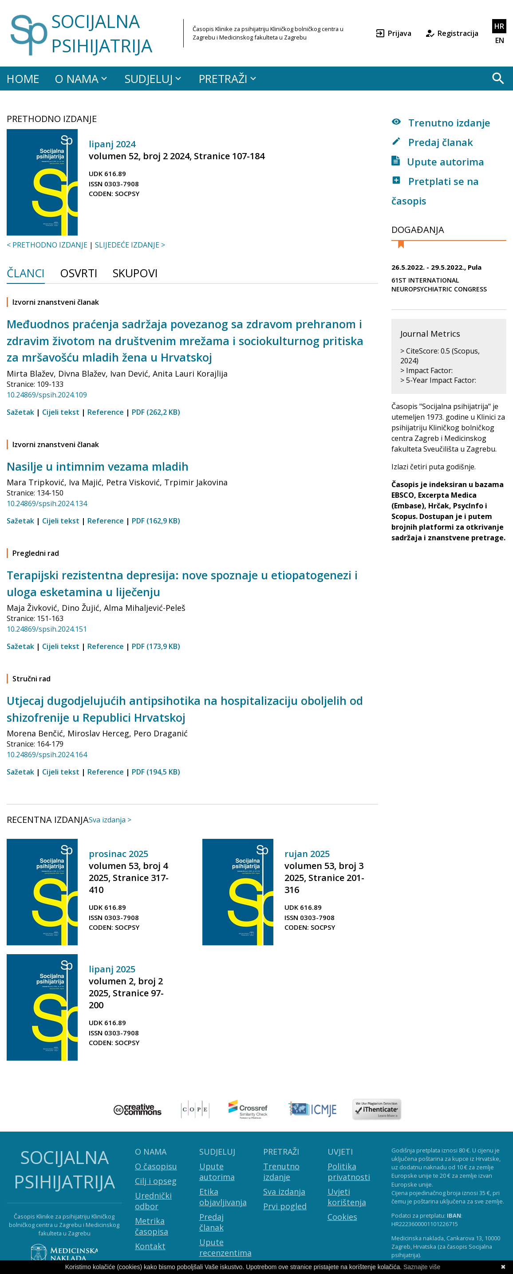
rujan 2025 (307, 854)
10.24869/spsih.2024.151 (47, 629)
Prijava (393, 33)
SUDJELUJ (154, 78)
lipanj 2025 (112, 969)
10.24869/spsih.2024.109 (47, 395)
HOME (23, 78)
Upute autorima (437, 161)
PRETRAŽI (229, 78)
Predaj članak (432, 142)
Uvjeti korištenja (347, 1196)
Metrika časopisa (151, 1226)
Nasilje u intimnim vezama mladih (98, 466)
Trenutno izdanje (440, 122)
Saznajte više (421, 1266)
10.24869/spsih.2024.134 (47, 503)
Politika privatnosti (349, 1171)
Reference (105, 412)
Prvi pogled (285, 1206)
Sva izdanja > (110, 820)
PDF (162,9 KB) (156, 521)
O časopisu (156, 1166)
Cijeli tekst (60, 412)
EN (499, 40)
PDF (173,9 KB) (156, 646)
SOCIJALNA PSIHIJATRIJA (101, 33)
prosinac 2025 (118, 854)
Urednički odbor (153, 1200)
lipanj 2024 (112, 144)
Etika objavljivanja (223, 1196)
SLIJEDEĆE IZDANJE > (130, 245)
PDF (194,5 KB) (156, 772)
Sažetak (20, 412)
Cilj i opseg (156, 1181)
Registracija (451, 33)
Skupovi (135, 273)
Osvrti (79, 273)
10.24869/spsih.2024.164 (47, 754)
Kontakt (150, 1246)
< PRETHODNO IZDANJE (47, 245)
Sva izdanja (284, 1191)
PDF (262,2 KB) (156, 412)
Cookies (342, 1216)
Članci (26, 273)
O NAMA (82, 78)
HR (499, 26)
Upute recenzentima (225, 1247)
